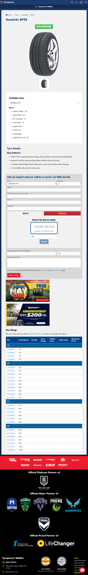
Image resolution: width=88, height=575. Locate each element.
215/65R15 (11, 395)
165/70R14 (11, 350)
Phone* (17, 194)
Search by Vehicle (80, 533)
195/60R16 (11, 403)
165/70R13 (11, 332)
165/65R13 (11, 329)
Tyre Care (77, 541)
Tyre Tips (77, 543)
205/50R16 (11, 406)
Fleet (76, 570)
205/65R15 (11, 388)
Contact (77, 565)
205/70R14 (11, 370)
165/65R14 (11, 347)
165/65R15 (11, 378)
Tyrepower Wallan (44, 7)
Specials (77, 563)
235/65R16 (11, 423)
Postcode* (10, 206)
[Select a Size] (44, 103)
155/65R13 (11, 322)
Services (77, 553)
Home (9, 15)
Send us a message (13, 549)
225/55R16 (11, 416)
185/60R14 (11, 360)
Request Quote (13, 275)
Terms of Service (56, 270)
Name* (9, 187)
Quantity (60, 181)
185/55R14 (11, 357)
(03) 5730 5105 (12, 545)
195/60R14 (11, 364)
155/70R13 (11, 326)
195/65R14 (11, 367)
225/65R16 (11, 420)
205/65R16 (11, 410)
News (76, 573)
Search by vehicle (34, 307)
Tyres (76, 531)
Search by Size (79, 536)
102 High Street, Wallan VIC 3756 (16, 540)
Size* (9, 181)
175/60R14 (11, 354)
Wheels (77, 545)
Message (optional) (13, 257)
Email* (9, 200)
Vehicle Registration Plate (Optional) (18, 251)
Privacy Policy (44, 270)
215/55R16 (11, 413)
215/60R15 (11, 392)
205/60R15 (11, 385)
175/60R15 (11, 382)
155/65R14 (11, 340)
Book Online (79, 568)
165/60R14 (11, 344)
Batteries (77, 555)
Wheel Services (79, 560)
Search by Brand (79, 538)
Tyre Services (78, 558)
